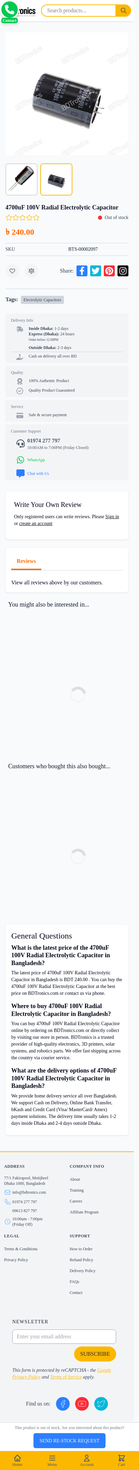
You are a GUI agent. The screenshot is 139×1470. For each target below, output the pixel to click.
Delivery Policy (83, 1270)
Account (87, 1460)
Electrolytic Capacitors (42, 299)
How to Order (81, 1249)
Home (17, 1460)
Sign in (112, 516)
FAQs (74, 1281)
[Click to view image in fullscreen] (66, 93)
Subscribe (95, 1354)
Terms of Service (66, 1377)
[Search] (123, 10)
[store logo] (19, 10)
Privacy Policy (16, 1259)
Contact (76, 1292)
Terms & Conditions (21, 1249)
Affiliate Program (84, 1212)
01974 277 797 (24, 1201)
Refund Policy (81, 1259)
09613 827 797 (24, 1210)
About (75, 1179)
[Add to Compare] (31, 271)
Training (77, 1190)
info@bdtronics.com (29, 1192)
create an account (35, 523)
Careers (76, 1201)
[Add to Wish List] (12, 271)
